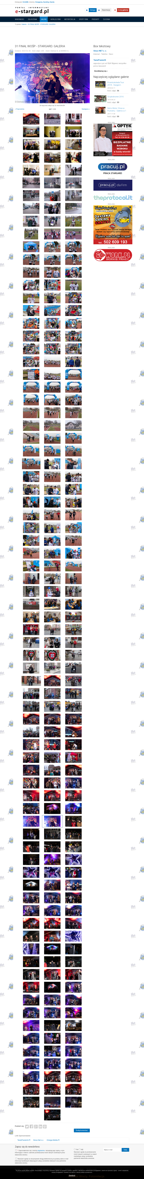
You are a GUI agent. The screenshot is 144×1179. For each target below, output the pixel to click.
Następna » (86, 109)
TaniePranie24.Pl (23, 1140)
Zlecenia (106, 19)
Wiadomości (19, 19)
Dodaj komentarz (82, 1130)
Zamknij (72, 1175)
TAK (76, 1149)
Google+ (36, 1126)
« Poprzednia (19, 109)
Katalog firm (56, 19)
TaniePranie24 (99, 60)
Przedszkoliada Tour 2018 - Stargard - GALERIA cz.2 (115, 83)
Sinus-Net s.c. (38, 1140)
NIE (81, 1149)
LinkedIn (40, 1126)
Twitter (27, 1126)
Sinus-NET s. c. (100, 51)
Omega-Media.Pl (53, 1140)
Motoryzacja (69, 19)
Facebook (31, 1126)
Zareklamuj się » (101, 71)
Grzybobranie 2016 (115, 96)
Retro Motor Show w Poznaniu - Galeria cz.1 (116, 109)
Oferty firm (83, 19)
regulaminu (41, 1150)
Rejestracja (106, 10)
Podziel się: (19, 1126)
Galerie (44, 19)
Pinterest (45, 1126)
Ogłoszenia (32, 19)
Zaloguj (92, 10)
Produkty (95, 19)
